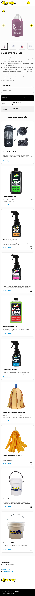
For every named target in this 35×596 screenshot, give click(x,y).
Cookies (3, 593)
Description (7, 86)
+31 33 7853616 (6, 569)
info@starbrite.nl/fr (8, 571)
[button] (31, 25)
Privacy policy (10, 593)
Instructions (7, 91)
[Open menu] (32, 2)
